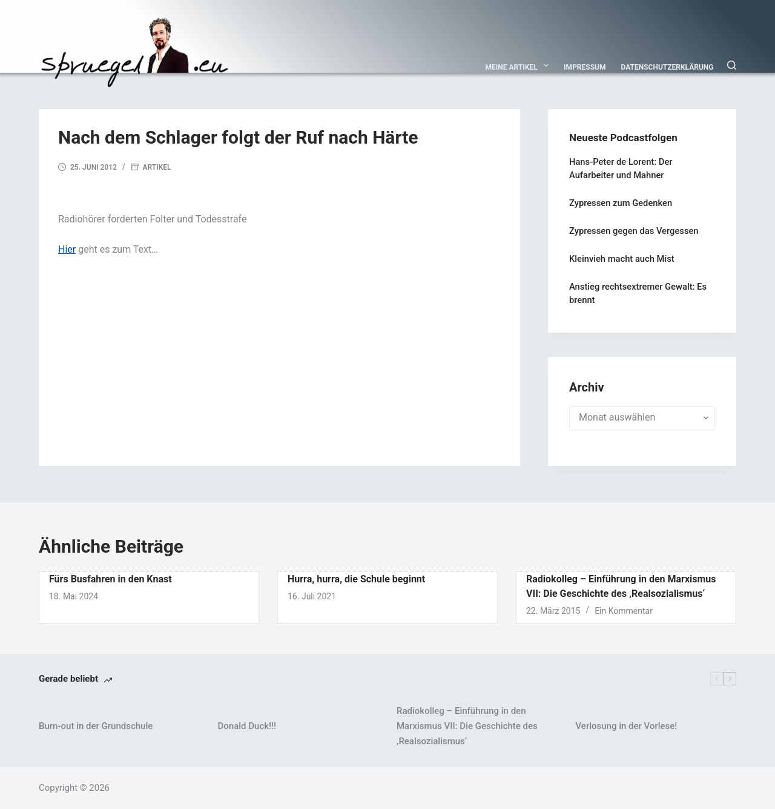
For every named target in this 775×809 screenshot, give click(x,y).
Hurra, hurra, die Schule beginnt (356, 579)
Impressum (584, 67)
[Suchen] (731, 65)
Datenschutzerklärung (667, 67)
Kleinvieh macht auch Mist (621, 258)
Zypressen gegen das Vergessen (634, 230)
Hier (67, 249)
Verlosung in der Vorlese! (627, 726)
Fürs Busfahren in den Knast (110, 579)
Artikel (157, 167)
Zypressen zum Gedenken (620, 203)
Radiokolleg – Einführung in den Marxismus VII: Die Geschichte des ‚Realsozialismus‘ (467, 726)
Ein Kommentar (624, 611)
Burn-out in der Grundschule (96, 726)
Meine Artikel (520, 65)
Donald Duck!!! (247, 726)
